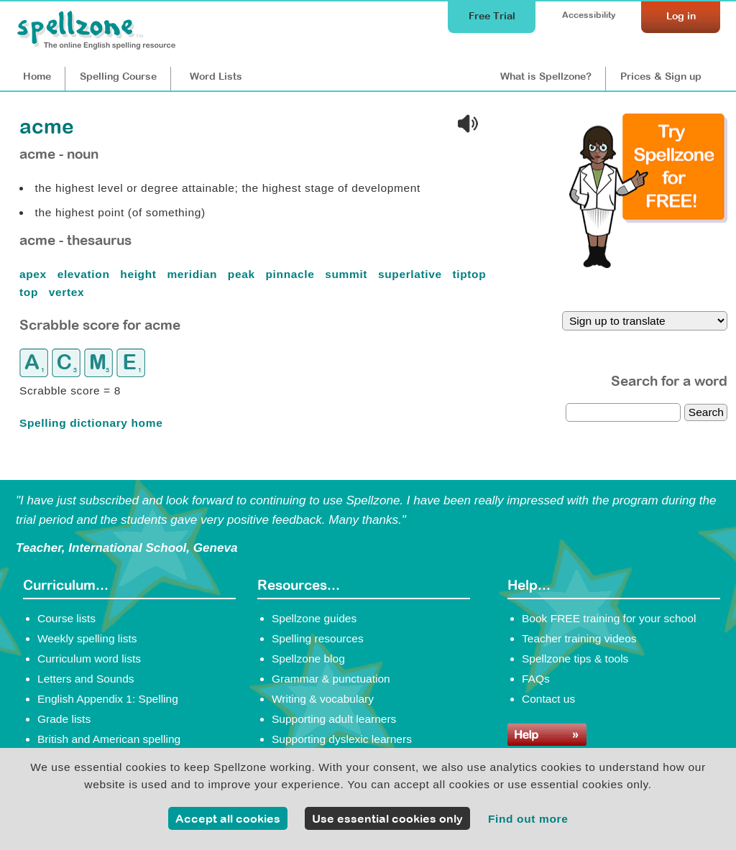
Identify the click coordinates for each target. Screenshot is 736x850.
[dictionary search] (623, 412)
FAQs (536, 679)
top (30, 292)
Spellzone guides (314, 618)
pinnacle (292, 274)
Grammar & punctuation (331, 679)
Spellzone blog (308, 658)
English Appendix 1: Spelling (107, 699)
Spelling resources (318, 638)
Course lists (66, 618)
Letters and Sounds (85, 679)
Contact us (548, 699)
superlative (412, 274)
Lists (216, 76)
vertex (68, 292)
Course (118, 76)
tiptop (471, 274)
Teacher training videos (579, 638)
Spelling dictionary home (90, 423)
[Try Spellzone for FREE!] (648, 264)
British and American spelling (108, 739)
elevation (86, 274)
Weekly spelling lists (87, 638)
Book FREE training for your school (609, 618)
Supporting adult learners (334, 719)
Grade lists (64, 719)
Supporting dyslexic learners (342, 739)
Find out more (528, 819)
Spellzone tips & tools (575, 658)
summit (348, 274)
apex (34, 274)
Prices (661, 76)
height (140, 274)
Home (37, 76)
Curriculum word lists (89, 658)
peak (243, 274)
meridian (194, 274)
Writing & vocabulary (323, 699)
